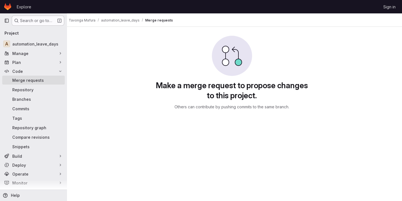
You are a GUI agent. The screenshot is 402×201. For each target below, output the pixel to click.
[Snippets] (33, 146)
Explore (24, 6)
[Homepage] (7, 6)
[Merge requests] (33, 80)
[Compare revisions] (33, 137)
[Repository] (33, 89)
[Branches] (33, 99)
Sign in (389, 6)
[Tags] (33, 118)
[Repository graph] (33, 127)
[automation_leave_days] (33, 43)
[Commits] (33, 108)
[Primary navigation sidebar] (6, 20)
